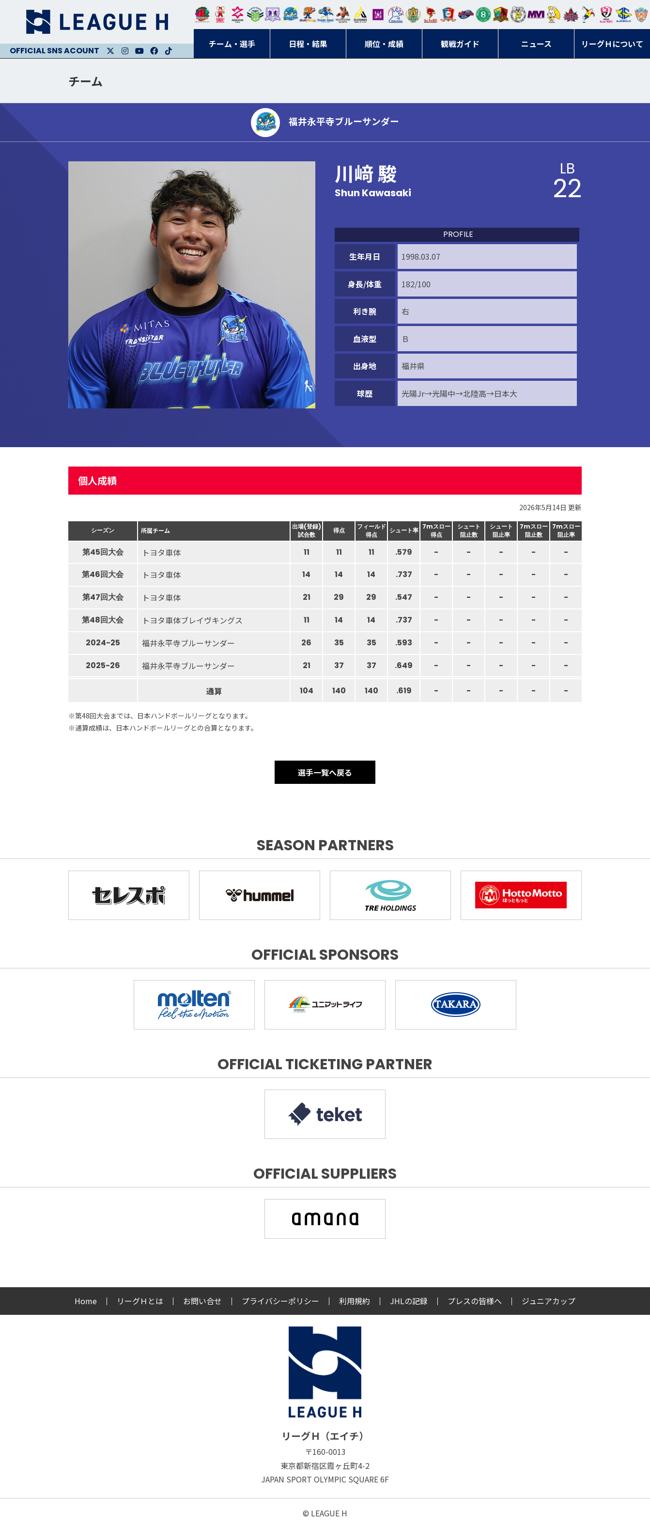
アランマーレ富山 (466, 14)
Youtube (139, 51)
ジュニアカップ (548, 1301)
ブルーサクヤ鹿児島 (624, 14)
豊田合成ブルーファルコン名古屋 (307, 14)
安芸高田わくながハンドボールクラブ (395, 14)
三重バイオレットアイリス (535, 14)
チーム (85, 80)
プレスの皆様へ (475, 1301)
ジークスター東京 (237, 14)
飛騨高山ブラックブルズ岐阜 (501, 14)
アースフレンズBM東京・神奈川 (255, 14)
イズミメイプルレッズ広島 (571, 14)
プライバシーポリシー (280, 1301)
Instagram (125, 51)
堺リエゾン (378, 14)
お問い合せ (202, 1301)
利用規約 (354, 1301)
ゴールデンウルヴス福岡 (413, 14)
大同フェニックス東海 (325, 14)
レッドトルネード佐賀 (430, 14)
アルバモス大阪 (360, 14)
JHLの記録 (409, 1301)
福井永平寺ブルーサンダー (290, 14)
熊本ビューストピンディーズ (606, 14)
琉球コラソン (448, 14)
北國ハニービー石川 (483, 14)
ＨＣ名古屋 (518, 14)
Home (86, 1301)
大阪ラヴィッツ (553, 14)
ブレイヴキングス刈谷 (343, 14)
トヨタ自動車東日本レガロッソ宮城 (202, 14)
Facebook (154, 51)
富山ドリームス (272, 14)
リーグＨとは (140, 1301)
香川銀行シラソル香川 (588, 14)
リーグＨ (97, 22)
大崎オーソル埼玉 (220, 14)
